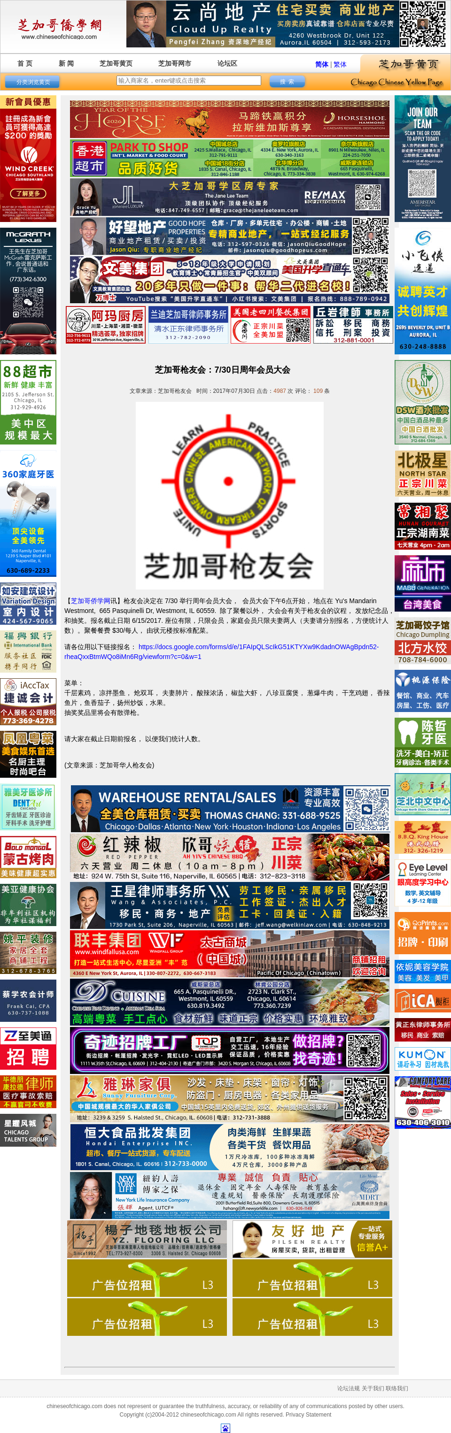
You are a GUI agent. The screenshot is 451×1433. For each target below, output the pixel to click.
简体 (321, 64)
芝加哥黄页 (116, 63)
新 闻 (66, 63)
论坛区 (227, 63)
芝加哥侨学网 (90, 601)
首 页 (24, 63)
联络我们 (397, 1388)
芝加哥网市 (174, 63)
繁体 (340, 64)
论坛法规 (348, 1388)
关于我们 (373, 1388)
